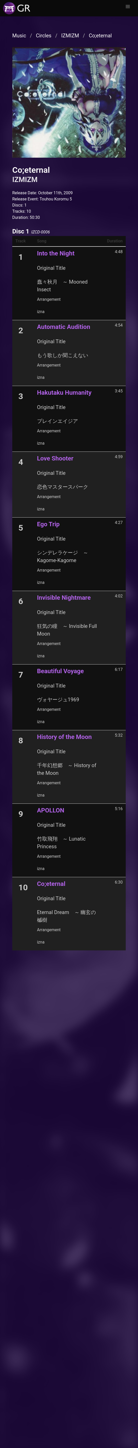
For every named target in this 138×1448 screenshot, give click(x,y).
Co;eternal (100, 36)
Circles (43, 36)
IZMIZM (70, 36)
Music (19, 36)
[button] (128, 6)
